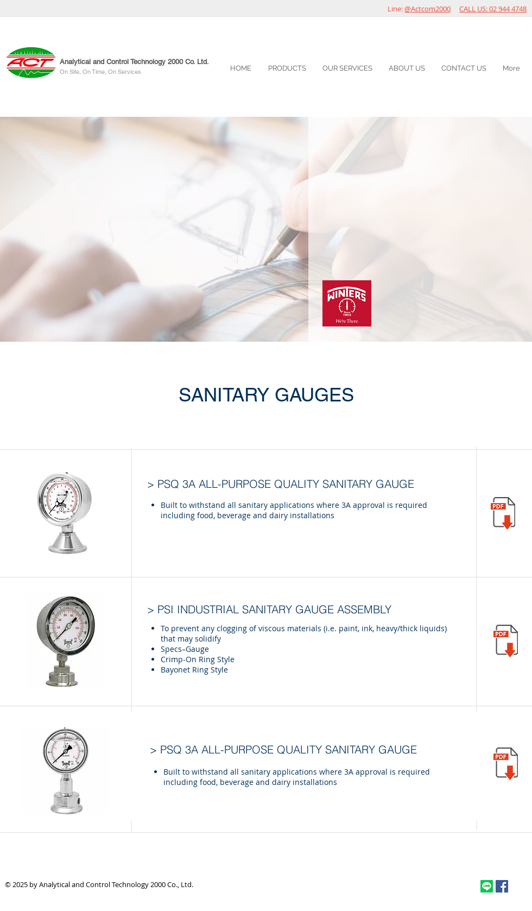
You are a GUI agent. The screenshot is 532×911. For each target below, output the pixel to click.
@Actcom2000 (427, 9)
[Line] (486, 886)
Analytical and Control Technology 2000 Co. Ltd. (134, 62)
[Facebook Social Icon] (502, 886)
